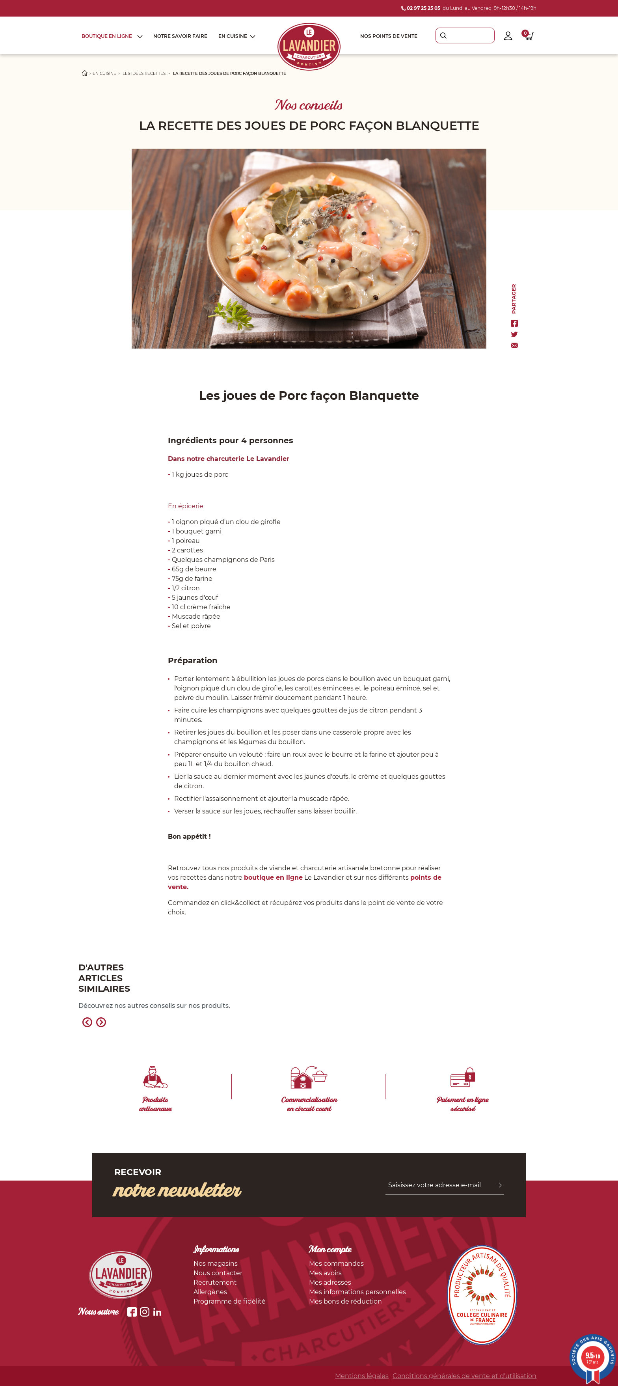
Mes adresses (330, 1282)
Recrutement (215, 1282)
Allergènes (210, 1292)
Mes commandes (336, 1263)
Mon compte (330, 1250)
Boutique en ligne (107, 36)
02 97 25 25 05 (420, 8)
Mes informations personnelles (357, 1292)
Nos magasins (216, 1263)
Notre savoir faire (180, 36)
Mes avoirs (325, 1273)
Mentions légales (362, 1376)
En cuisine (232, 36)
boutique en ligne (273, 877)
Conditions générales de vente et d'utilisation (464, 1376)
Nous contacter (218, 1273)
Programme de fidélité (230, 1301)
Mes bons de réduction (345, 1301)
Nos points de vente (388, 36)
